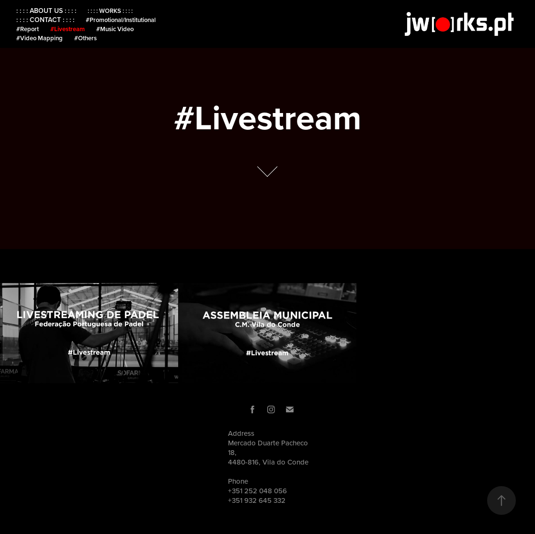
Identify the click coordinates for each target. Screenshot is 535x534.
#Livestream (67, 29)
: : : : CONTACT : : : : (45, 19)
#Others (85, 38)
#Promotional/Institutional (121, 19)
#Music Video (115, 29)
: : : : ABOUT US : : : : (46, 10)
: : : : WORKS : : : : (110, 10)
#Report (27, 29)
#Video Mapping (39, 38)
